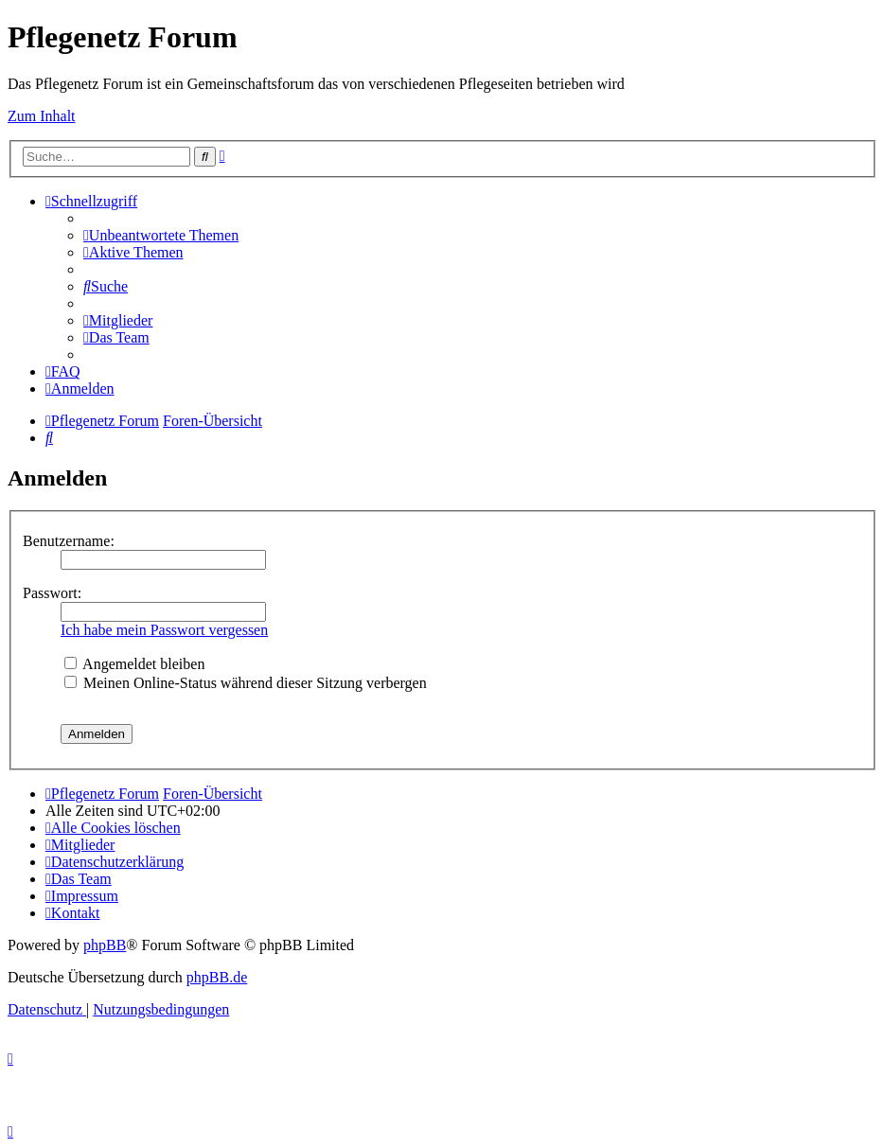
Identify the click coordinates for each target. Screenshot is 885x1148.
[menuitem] (161, 235)
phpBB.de (216, 977)
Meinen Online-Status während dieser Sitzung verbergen (245, 683)
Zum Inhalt (42, 116)
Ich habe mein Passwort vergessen (164, 630)
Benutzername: (69, 541)
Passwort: (52, 593)
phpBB (104, 945)
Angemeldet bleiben (134, 664)
